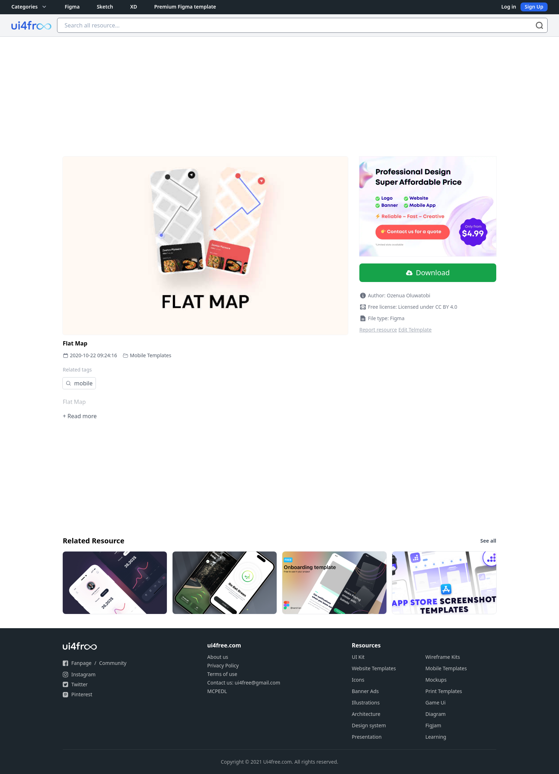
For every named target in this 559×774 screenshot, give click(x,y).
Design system (369, 725)
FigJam (433, 725)
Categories (29, 6)
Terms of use (222, 674)
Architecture (366, 714)
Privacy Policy (223, 665)
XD (133, 6)
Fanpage (81, 663)
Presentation (367, 736)
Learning (435, 736)
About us (217, 656)
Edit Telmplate (415, 329)
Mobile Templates (150, 355)
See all (488, 540)
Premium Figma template (185, 6)
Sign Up (534, 6)
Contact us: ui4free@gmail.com (243, 682)
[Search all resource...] (302, 25)
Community (113, 663)
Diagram (435, 714)
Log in (508, 6)
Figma (72, 6)
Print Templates (443, 691)
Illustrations (366, 702)
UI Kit (358, 656)
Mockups (435, 679)
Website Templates (374, 668)
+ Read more (80, 416)
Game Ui (435, 702)
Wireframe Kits (442, 656)
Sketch (105, 6)
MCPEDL (217, 691)
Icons (358, 679)
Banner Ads (365, 691)
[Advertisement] (279, 90)
